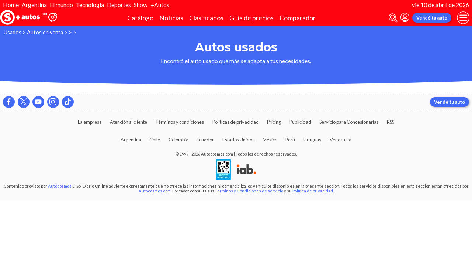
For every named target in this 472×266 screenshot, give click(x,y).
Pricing (274, 122)
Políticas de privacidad (235, 122)
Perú (290, 140)
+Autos (159, 4)
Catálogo (140, 18)
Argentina (34, 4)
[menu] (463, 17)
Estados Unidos (238, 140)
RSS (390, 122)
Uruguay (312, 140)
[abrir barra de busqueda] (393, 18)
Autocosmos (60, 186)
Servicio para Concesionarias (349, 122)
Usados (12, 32)
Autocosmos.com (155, 190)
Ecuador (205, 140)
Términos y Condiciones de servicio (249, 190)
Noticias (171, 18)
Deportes (119, 4)
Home (11, 4)
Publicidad (300, 122)
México (270, 140)
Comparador (298, 18)
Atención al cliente (128, 122)
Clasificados (206, 18)
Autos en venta (45, 32)
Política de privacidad (312, 190)
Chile (154, 140)
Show (141, 4)
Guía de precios (251, 18)
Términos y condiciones (179, 122)
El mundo (61, 4)
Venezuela (340, 140)
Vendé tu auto (431, 18)
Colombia (178, 140)
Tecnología (90, 4)
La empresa (90, 122)
